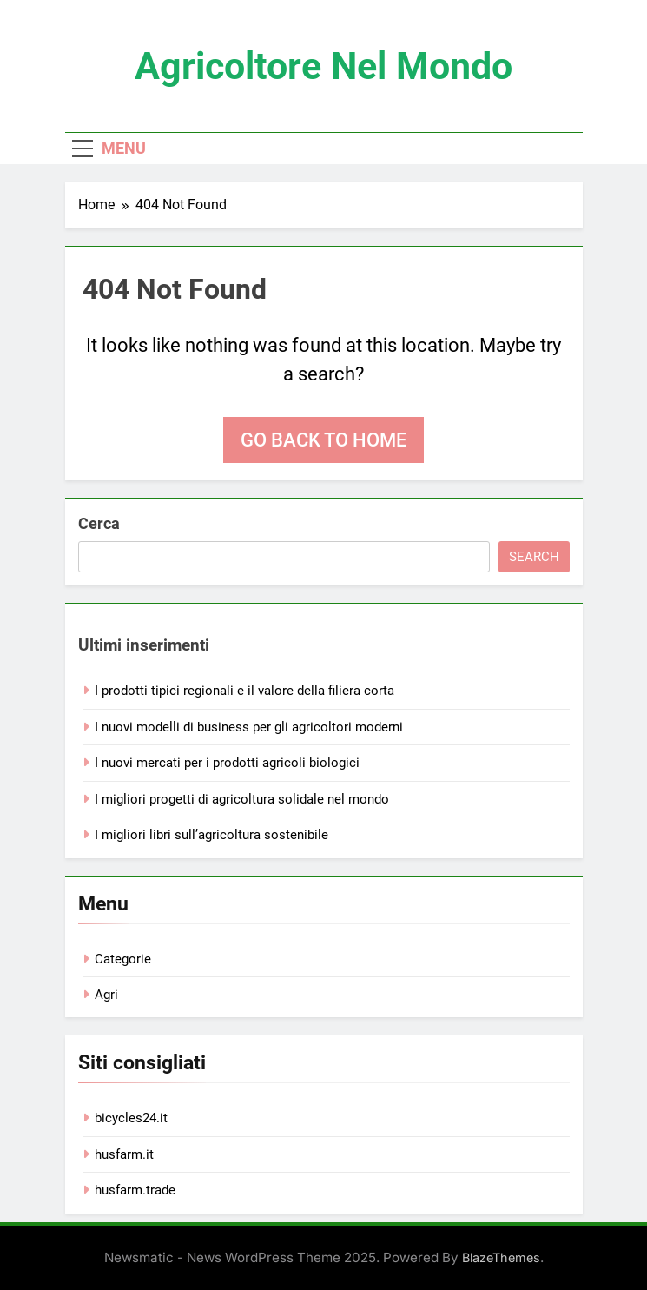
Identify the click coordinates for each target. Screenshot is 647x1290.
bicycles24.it (131, 1118)
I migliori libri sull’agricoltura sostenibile (211, 835)
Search (534, 557)
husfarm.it (124, 1154)
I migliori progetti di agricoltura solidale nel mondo (242, 799)
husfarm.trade (135, 1190)
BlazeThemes (501, 1257)
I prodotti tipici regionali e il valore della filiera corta (244, 690)
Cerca (99, 523)
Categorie (123, 959)
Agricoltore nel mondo (323, 66)
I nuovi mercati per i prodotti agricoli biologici (227, 763)
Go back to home (323, 440)
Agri (106, 994)
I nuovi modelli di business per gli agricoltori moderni (249, 727)
